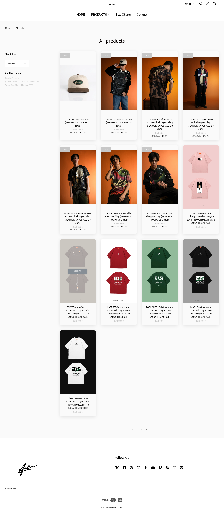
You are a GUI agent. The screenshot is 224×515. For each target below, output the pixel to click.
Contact (142, 15)
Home (7, 29)
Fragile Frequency (13, 79)
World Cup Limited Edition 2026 (19, 86)
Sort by (10, 55)
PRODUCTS (100, 15)
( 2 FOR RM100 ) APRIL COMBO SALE (23, 82)
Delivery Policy (117, 508)
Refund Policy (106, 508)
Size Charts (123, 15)
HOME (81, 15)
